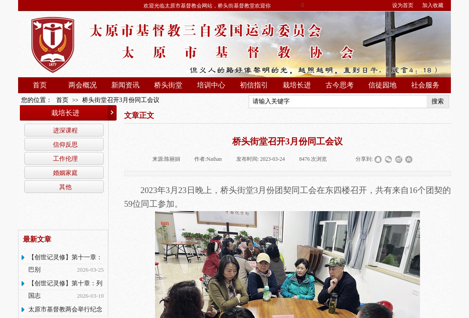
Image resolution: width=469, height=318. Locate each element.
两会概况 (82, 85)
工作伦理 (65, 158)
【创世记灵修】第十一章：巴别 (65, 263)
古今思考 (339, 85)
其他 (65, 186)
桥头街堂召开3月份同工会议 (120, 100)
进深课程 (65, 130)
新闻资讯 (125, 85)
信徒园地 (382, 85)
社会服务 (425, 85)
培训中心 (211, 85)
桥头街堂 (168, 85)
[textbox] (338, 101)
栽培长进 (297, 85)
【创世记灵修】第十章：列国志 (65, 289)
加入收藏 (432, 5)
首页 (40, 85)
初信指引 (254, 85)
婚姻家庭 (65, 172)
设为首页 (402, 5)
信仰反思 (65, 144)
